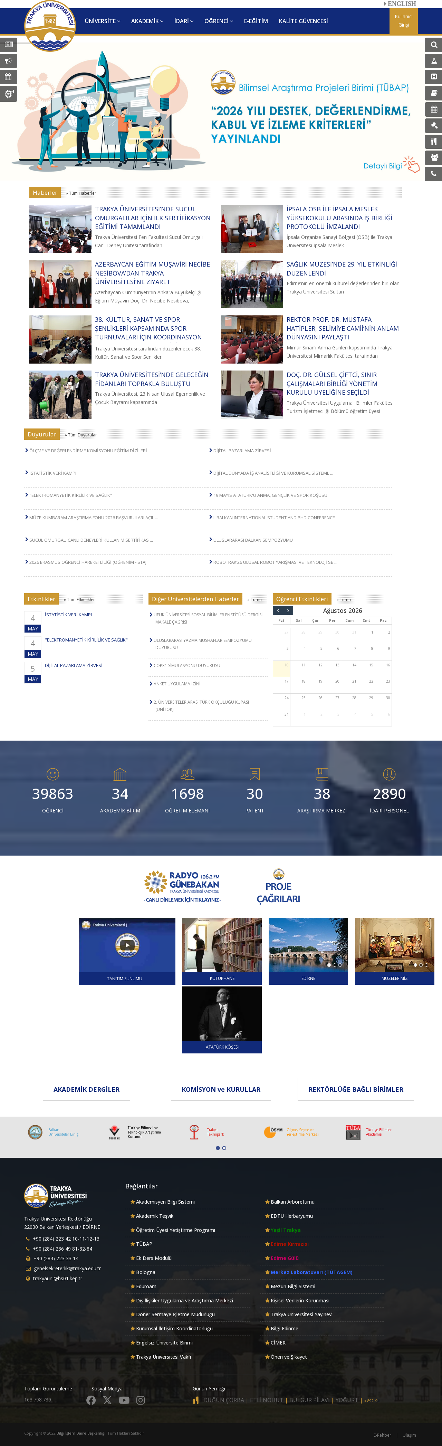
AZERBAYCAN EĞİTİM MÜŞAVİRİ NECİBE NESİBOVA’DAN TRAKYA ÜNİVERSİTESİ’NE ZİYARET (152, 273)
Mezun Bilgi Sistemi (293, 1286)
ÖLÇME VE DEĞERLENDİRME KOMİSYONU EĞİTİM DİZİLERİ (88, 450)
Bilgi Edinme (284, 1328)
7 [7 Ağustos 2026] (355, 648)
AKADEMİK (147, 21)
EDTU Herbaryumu (292, 1216)
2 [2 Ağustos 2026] (389, 632)
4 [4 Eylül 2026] (355, 714)
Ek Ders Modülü (154, 1258)
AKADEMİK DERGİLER (86, 1089)
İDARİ (183, 21)
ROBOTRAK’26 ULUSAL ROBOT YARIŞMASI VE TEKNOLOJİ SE (275, 562)
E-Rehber (382, 1435)
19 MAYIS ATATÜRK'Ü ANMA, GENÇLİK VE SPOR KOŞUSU (270, 495)
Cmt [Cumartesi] (366, 620)
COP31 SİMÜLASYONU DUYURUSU (187, 665)
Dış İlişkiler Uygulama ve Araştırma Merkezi (184, 1300)
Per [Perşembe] (332, 620)
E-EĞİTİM (256, 21)
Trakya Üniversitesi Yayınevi (302, 1314)
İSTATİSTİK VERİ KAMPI (52, 473)
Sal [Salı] (298, 620)
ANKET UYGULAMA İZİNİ (177, 684)
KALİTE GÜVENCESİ (303, 21)
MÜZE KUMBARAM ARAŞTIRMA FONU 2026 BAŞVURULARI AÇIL (93, 517)
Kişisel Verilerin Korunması (300, 1300)
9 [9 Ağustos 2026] (389, 648)
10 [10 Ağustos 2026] (287, 665)
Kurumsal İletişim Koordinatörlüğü (174, 1328)
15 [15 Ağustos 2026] (371, 665)
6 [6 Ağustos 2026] (338, 648)
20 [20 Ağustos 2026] (337, 681)
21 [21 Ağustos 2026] (354, 681)
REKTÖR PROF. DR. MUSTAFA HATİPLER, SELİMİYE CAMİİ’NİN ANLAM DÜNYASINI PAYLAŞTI (343, 328)
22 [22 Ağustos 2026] (371, 681)
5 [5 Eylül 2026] (372, 714)
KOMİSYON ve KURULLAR (221, 1089)
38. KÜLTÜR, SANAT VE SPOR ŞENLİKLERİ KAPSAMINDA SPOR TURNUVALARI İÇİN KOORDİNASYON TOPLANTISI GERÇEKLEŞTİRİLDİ (148, 332)
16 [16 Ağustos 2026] (388, 665)
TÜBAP (144, 1244)
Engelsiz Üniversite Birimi (164, 1342)
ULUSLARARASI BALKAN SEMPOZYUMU (253, 540)
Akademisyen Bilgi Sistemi (165, 1201)
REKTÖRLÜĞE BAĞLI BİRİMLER (355, 1089)
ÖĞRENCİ (218, 21)
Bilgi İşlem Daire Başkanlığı (81, 1433)
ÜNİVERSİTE (102, 21)
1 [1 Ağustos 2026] (372, 632)
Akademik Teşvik (154, 1216)
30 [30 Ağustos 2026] (388, 697)
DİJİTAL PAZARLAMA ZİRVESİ (242, 450)
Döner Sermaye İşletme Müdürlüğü (175, 1314)
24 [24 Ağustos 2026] (287, 697)
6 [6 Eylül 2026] (389, 714)
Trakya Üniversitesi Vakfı (163, 1356)
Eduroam (146, 1286)
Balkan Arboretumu (293, 1201)
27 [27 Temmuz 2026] (287, 632)
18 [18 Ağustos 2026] (303, 681)
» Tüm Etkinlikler (79, 599)
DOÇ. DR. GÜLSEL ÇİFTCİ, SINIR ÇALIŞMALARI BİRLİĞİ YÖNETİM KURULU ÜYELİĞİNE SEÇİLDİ (332, 383)
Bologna (145, 1272)
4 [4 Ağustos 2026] (305, 648)
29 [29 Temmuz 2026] (320, 632)
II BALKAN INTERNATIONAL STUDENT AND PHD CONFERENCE (274, 517)
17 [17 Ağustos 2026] (287, 681)
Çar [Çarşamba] (315, 620)
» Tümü (255, 599)
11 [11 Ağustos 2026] (303, 665)
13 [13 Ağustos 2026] (337, 665)
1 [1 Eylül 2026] (305, 714)
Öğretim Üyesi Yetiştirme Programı (175, 1230)
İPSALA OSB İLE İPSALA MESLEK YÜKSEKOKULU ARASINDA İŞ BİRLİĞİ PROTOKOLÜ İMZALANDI (339, 218)
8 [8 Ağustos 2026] (372, 648)
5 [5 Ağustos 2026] (321, 648)
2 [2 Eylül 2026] (321, 714)
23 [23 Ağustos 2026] (388, 681)
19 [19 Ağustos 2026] (320, 681)
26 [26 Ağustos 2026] (320, 697)
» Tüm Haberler (81, 193)
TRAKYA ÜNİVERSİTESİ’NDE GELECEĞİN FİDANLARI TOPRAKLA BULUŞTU (152, 379)
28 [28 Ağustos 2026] (354, 697)
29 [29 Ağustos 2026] (371, 697)
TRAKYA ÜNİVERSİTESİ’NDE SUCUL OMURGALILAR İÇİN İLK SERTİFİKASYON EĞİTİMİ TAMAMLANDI (153, 218)
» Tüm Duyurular (81, 435)
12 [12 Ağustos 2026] (320, 665)
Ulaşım (409, 1435)
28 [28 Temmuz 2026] (303, 632)
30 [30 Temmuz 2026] (337, 632)
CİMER (278, 1342)
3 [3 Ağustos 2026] (288, 648)
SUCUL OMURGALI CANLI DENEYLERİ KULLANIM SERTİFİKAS (91, 540)
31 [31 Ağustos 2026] (287, 714)
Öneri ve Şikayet (289, 1356)
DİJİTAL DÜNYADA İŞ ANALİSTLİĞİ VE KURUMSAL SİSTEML (273, 473)
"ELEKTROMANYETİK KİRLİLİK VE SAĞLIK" (70, 495)
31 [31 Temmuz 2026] (354, 632)
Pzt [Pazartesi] (281, 620)
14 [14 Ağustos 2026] (354, 665)
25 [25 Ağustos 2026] (303, 697)
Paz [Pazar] (383, 620)
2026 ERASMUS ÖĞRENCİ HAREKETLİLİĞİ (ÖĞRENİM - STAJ (90, 562)
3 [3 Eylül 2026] (338, 714)
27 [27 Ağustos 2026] (337, 697)
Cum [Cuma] (349, 620)
